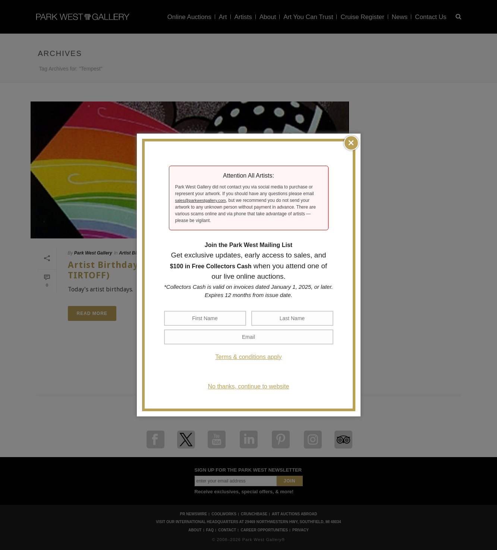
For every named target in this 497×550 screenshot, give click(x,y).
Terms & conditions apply (249, 357)
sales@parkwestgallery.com (200, 200)
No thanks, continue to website (248, 386)
